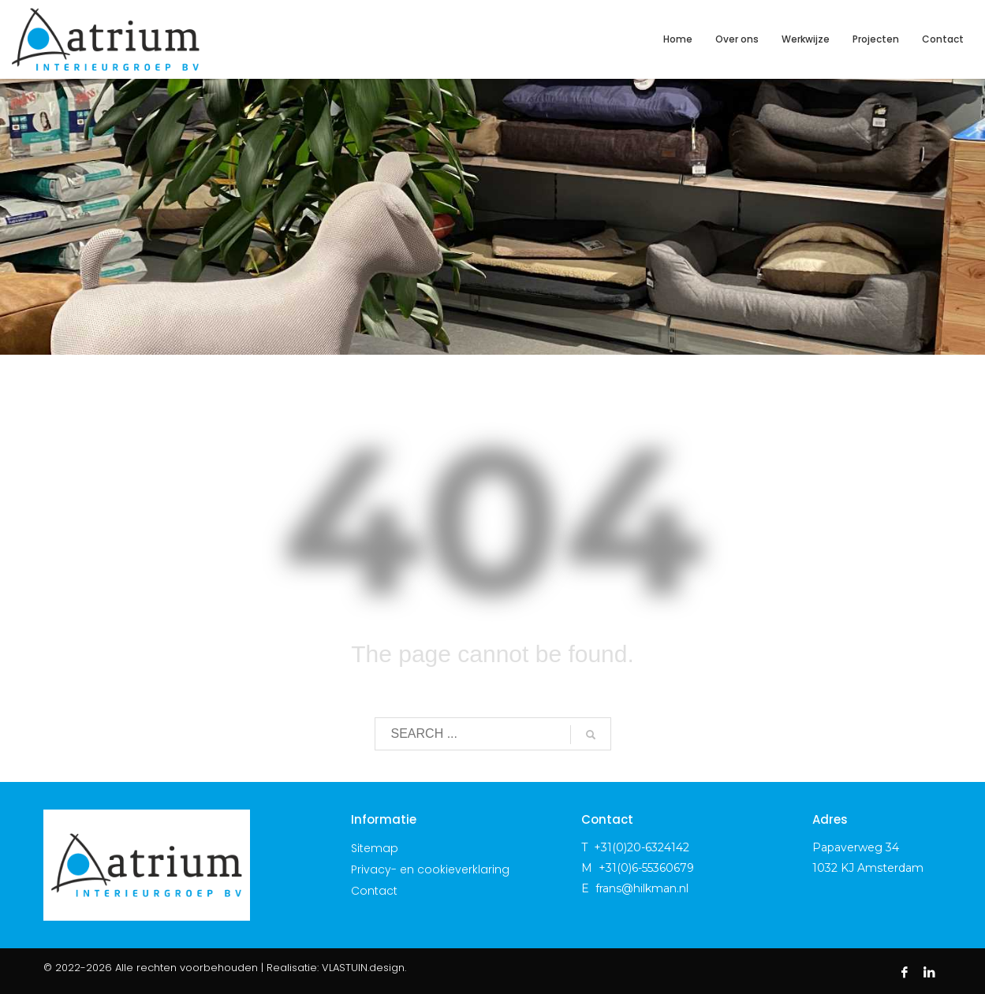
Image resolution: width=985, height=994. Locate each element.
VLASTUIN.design (363, 967)
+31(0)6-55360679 (646, 868)
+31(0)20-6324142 (641, 847)
